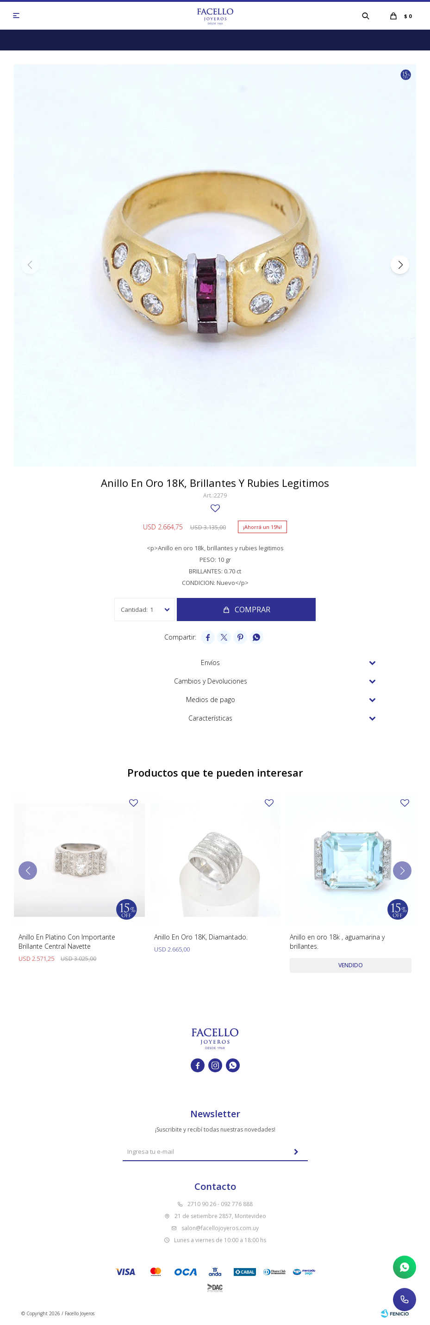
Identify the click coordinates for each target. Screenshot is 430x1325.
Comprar (252, 609)
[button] (366, 16)
